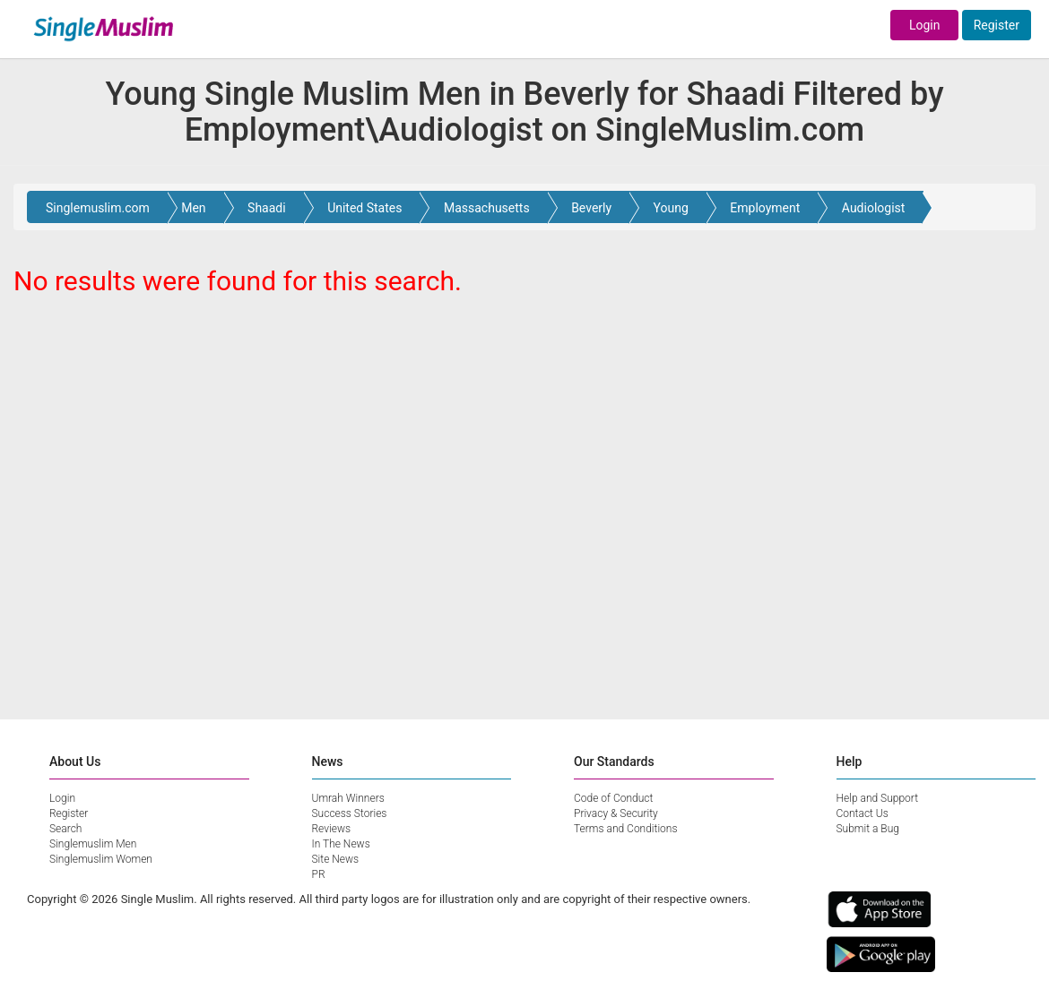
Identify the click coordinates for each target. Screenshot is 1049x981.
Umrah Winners (348, 798)
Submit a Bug (868, 828)
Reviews (331, 828)
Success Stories (349, 813)
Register (996, 25)
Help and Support (878, 798)
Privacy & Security (616, 813)
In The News (341, 844)
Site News (336, 859)
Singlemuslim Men (92, 844)
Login (925, 25)
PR (318, 874)
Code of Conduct (613, 798)
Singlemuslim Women (100, 859)
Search (65, 828)
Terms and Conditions (626, 828)
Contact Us (863, 813)
